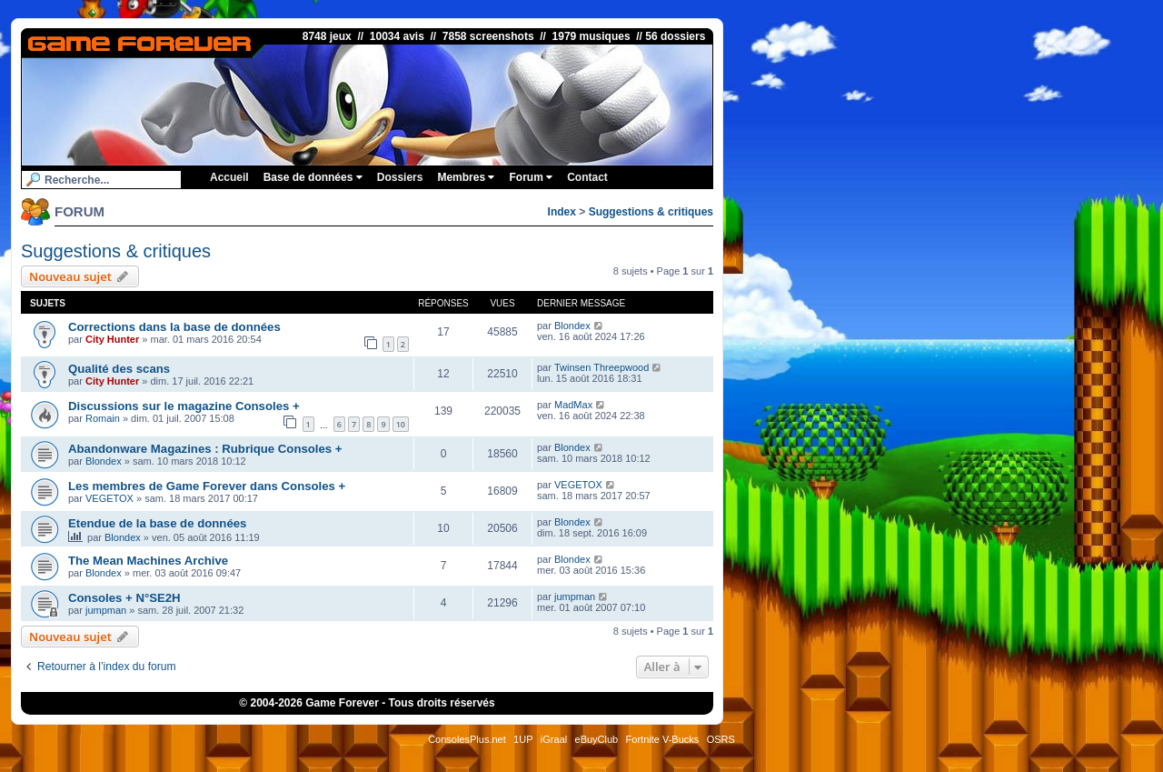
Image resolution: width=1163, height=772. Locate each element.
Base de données (313, 177)
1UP (522, 739)
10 (400, 424)
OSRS (721, 739)
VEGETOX (109, 498)
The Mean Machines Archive (148, 560)
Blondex (572, 325)
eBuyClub (597, 739)
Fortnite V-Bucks (663, 739)
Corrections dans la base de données (174, 327)
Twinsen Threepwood (601, 367)
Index (562, 212)
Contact (587, 177)
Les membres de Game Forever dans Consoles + (206, 486)
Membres (465, 177)
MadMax (573, 404)
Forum (530, 177)
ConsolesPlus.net (467, 739)
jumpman (105, 610)
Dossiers (400, 177)
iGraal (554, 739)
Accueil (229, 177)
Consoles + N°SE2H (124, 598)
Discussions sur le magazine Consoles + (184, 406)
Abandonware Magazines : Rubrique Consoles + (205, 449)
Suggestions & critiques (651, 212)
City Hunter (112, 339)
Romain (102, 418)
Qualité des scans (119, 369)
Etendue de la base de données (157, 523)
